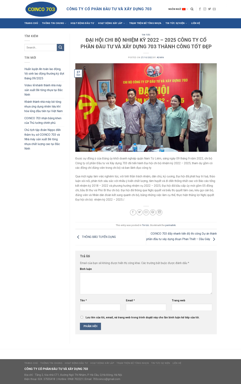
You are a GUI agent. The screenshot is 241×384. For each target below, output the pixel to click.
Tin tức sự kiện (176, 23)
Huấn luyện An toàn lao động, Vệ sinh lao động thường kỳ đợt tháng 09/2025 (44, 73)
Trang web (178, 300)
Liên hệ (195, 23)
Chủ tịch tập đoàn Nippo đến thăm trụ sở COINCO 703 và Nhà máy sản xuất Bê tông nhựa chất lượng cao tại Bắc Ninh (42, 139)
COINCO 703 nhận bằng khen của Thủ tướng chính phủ (42, 120)
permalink (170, 225)
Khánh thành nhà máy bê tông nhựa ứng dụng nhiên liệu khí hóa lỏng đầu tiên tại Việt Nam (43, 106)
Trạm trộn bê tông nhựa (145, 23)
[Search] (192, 9)
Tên (83, 300)
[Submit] (60, 47)
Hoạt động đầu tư (82, 23)
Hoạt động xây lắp (111, 23)
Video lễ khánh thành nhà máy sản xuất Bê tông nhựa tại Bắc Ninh (43, 90)
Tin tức (146, 35)
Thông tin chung (54, 23)
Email (130, 300)
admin (160, 57)
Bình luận (86, 269)
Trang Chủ (31, 23)
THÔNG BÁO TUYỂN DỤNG (95, 237)
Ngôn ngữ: (178, 9)
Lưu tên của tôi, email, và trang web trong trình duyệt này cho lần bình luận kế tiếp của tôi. (143, 317)
